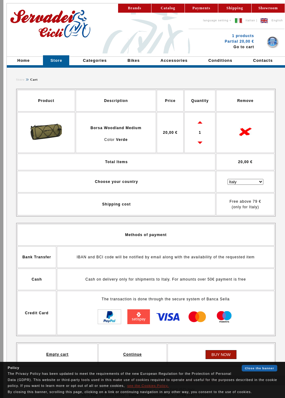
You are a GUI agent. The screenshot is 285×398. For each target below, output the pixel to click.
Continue (132, 354)
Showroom (268, 8)
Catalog (168, 8)
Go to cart (243, 47)
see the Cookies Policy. (148, 385)
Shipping (234, 8)
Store (20, 79)
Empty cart (57, 354)
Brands (134, 8)
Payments (202, 8)
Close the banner (259, 368)
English (277, 20)
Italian (250, 20)
